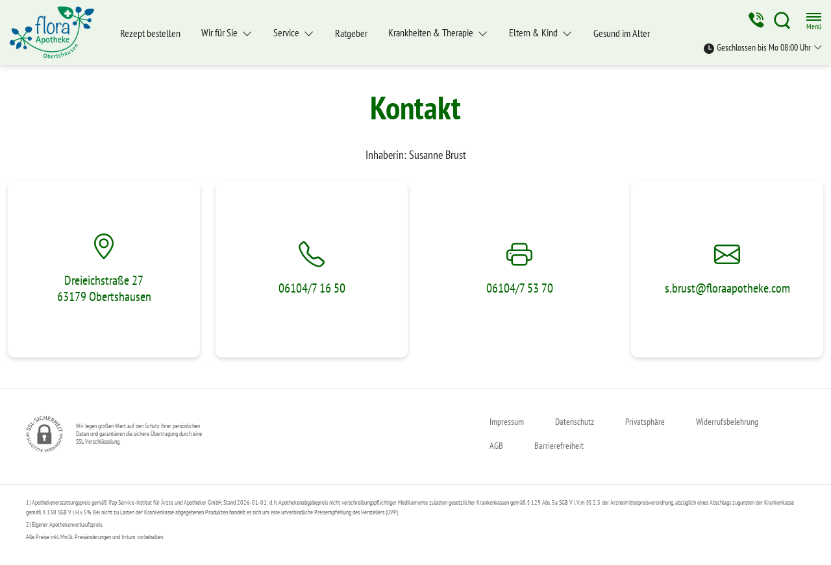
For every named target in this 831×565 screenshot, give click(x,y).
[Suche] (782, 20)
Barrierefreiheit (559, 445)
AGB (496, 445)
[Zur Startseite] (57, 32)
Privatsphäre (645, 421)
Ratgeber (351, 33)
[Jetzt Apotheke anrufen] (755, 20)
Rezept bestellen (150, 33)
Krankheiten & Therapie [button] (431, 32)
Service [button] (287, 32)
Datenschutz (574, 421)
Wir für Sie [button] (220, 32)
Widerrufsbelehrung (727, 421)
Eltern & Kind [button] (534, 32)
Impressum (507, 421)
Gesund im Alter (621, 33)
